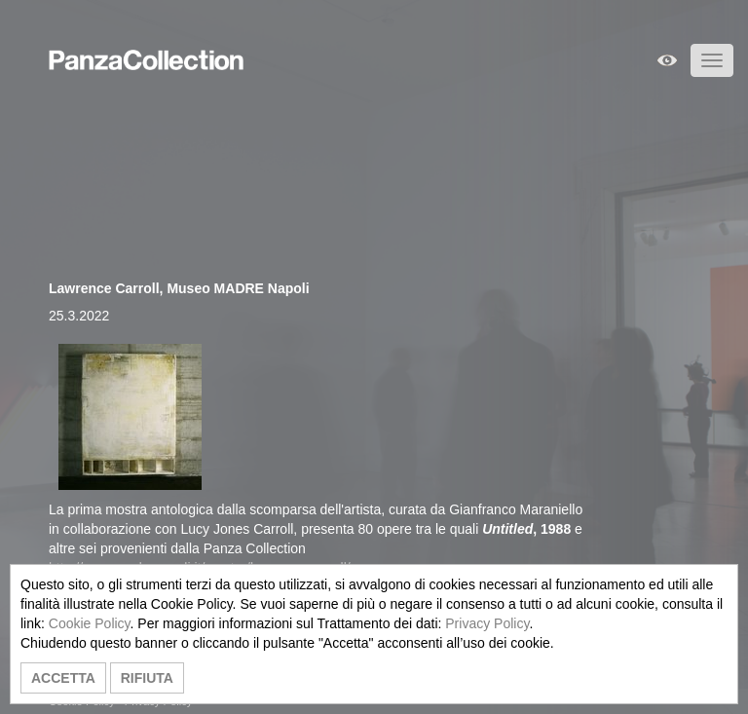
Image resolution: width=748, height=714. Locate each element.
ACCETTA (63, 678)
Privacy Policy (487, 623)
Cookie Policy (90, 623)
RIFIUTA (147, 678)
